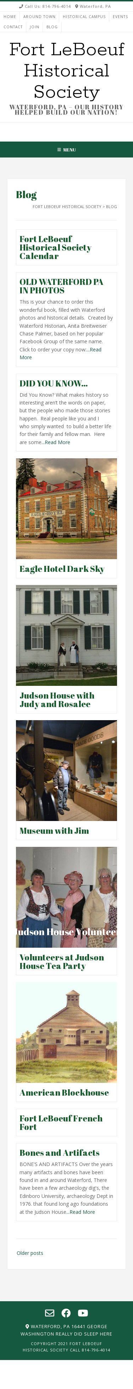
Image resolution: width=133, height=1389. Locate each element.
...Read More (55, 442)
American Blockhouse (64, 1092)
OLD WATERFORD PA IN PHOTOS (62, 286)
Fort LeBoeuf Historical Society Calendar (56, 247)
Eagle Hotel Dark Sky (62, 568)
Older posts (30, 1253)
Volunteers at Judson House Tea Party (62, 961)
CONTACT (13, 26)
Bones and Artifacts (60, 1152)
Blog (52, 26)
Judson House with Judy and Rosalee (57, 700)
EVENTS (120, 16)
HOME (10, 16)
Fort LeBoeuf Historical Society (66, 71)
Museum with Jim (54, 830)
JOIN (34, 26)
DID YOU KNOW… (54, 383)
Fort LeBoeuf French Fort (61, 1122)
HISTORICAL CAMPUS (84, 16)
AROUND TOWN (39, 16)
